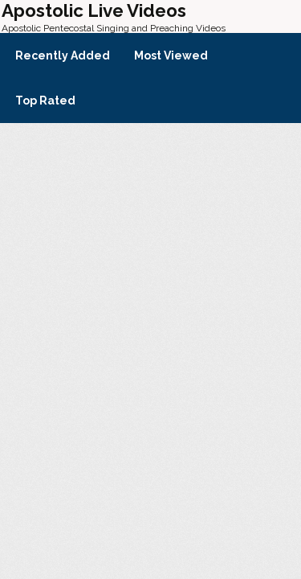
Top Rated (45, 100)
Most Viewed (171, 55)
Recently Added (62, 55)
